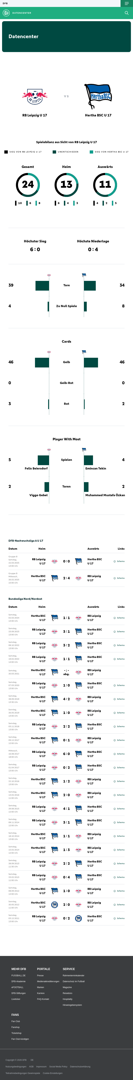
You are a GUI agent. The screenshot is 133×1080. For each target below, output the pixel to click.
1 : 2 (66, 781)
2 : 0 (66, 795)
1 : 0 (66, 685)
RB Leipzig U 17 (39, 561)
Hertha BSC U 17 (94, 561)
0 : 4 (66, 877)
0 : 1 (66, 740)
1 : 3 (66, 850)
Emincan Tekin (95, 468)
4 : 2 (66, 699)
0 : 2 (66, 767)
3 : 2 (66, 645)
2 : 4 (66, 578)
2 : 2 (66, 726)
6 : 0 (66, 754)
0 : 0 (66, 561)
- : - (66, 672)
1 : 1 (66, 618)
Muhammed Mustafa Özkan (105, 495)
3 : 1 (66, 631)
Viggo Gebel (38, 495)
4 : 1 (66, 809)
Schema (119, 561)
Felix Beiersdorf (36, 468)
